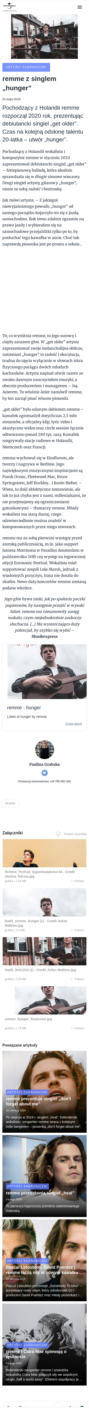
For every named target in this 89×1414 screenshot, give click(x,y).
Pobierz (77, 881)
